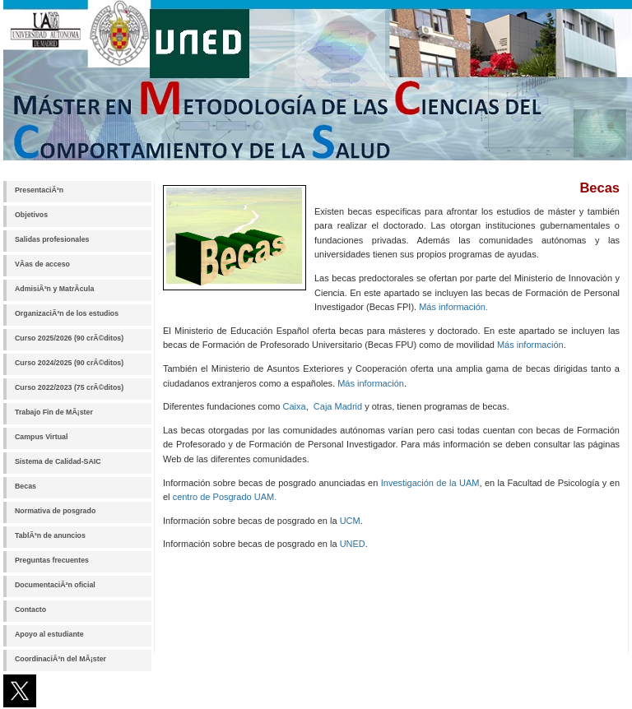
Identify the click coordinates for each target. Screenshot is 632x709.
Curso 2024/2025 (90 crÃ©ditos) (69, 363)
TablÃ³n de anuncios (50, 535)
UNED (352, 544)
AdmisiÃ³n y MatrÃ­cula (54, 289)
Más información (530, 345)
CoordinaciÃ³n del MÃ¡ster (60, 659)
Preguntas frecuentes (52, 560)
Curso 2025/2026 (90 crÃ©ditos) (69, 338)
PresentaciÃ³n (39, 190)
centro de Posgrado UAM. (225, 497)
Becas (25, 486)
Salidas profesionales (52, 239)
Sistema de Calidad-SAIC (58, 461)
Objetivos (31, 215)
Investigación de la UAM (430, 483)
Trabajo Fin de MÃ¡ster (54, 412)
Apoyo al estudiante (49, 634)
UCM (350, 521)
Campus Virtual (41, 437)
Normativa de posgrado (55, 511)
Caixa (294, 406)
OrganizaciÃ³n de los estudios (66, 313)
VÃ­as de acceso (42, 264)
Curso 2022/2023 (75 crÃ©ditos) (69, 387)
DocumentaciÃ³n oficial (55, 585)
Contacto (30, 609)
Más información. (453, 307)
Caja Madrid (338, 406)
